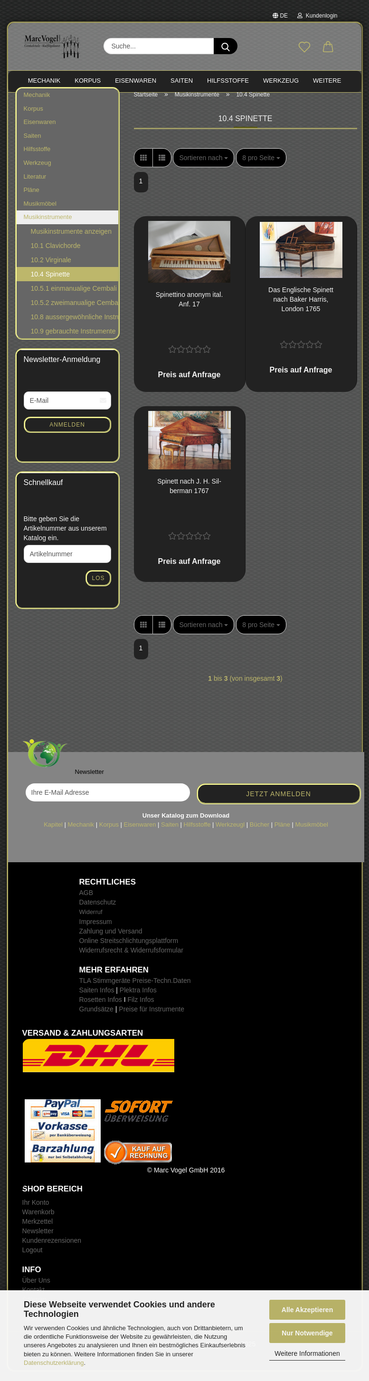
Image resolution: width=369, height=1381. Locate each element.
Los (98, 587)
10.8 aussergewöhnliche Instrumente (74, 326)
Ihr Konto (35, 1212)
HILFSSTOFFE (228, 80)
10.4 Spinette (50, 283)
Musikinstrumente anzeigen (71, 241)
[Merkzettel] (304, 47)
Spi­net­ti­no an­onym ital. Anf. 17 (189, 308)
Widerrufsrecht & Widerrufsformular (131, 959)
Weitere (327, 80)
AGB (86, 902)
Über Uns (36, 1290)
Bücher (259, 833)
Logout (32, 1259)
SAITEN (181, 80)
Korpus (33, 118)
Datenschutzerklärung (54, 1362)
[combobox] (203, 167)
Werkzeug (37, 172)
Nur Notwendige (307, 1333)
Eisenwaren (40, 131)
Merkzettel (37, 1231)
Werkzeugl (230, 833)
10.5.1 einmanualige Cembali (74, 298)
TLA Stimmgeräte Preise (115, 990)
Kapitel (53, 833)
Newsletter (38, 1240)
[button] (328, 47)
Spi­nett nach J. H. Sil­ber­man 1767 (189, 495)
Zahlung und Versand (110, 940)
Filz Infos (140, 1009)
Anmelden (67, 433)
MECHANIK (44, 80)
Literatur (35, 185)
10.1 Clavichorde (56, 255)
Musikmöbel (40, 213)
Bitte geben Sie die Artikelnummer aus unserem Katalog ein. (65, 537)
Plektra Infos (138, 999)
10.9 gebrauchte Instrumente (73, 340)
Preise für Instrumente (151, 1018)
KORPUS (88, 80)
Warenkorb (38, 1221)
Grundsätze (96, 1018)
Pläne (31, 199)
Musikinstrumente (48, 226)
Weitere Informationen (307, 1353)
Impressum (95, 931)
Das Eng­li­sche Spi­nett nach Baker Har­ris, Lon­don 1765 (300, 308)
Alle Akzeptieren (307, 1310)
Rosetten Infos (100, 1009)
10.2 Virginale (51, 269)
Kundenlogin (317, 15)
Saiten (32, 145)
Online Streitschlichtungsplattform (129, 950)
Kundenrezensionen (52, 1250)
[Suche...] (225, 46)
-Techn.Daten (170, 990)
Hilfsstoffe (37, 158)
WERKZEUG (281, 80)
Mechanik (37, 104)
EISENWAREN (135, 80)
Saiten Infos (96, 999)
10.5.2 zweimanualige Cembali (74, 312)
